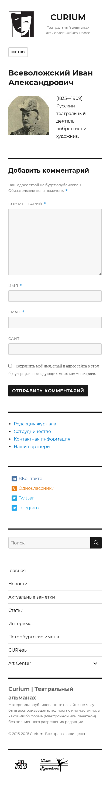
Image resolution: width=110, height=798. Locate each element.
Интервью (20, 623)
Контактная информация (42, 439)
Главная (17, 570)
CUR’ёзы (18, 650)
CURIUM (68, 17)
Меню (18, 52)
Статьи (15, 610)
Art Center (19, 663)
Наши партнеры (32, 446)
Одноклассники (32, 488)
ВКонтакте (27, 478)
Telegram (25, 508)
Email (16, 312)
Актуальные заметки (31, 597)
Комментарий (27, 204)
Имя (15, 285)
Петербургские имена (33, 636)
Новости (18, 583)
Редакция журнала (35, 423)
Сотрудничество (32, 431)
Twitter (23, 498)
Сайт (14, 338)
